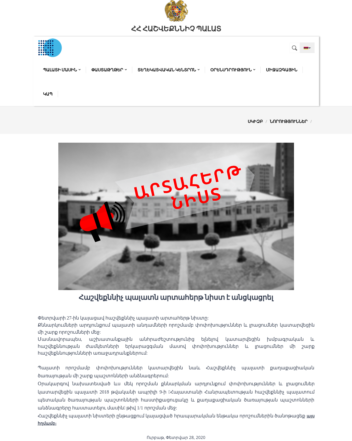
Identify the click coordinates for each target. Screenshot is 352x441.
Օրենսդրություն (232, 70)
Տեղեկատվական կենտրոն (168, 70)
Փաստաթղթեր (109, 70)
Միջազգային (281, 70)
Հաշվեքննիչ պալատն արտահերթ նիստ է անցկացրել (176, 297)
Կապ (47, 94)
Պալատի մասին (61, 70)
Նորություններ (289, 121)
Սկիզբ (255, 121)
